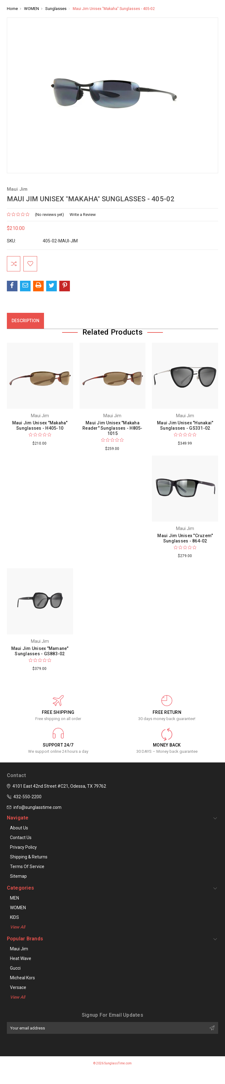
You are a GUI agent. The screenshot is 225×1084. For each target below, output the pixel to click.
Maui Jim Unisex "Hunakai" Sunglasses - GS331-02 (185, 425)
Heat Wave (20, 958)
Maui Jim (19, 948)
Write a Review (83, 214)
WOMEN (18, 907)
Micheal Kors (22, 977)
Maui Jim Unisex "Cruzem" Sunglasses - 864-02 (185, 538)
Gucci (15, 968)
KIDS (14, 917)
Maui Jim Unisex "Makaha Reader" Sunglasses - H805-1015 (112, 428)
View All (17, 926)
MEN (14, 897)
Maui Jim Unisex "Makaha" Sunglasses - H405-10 (40, 425)
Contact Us (21, 837)
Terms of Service (27, 866)
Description (25, 320)
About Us (19, 827)
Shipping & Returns (28, 856)
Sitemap (18, 876)
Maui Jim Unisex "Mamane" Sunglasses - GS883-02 (40, 651)
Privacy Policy (23, 847)
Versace (18, 987)
